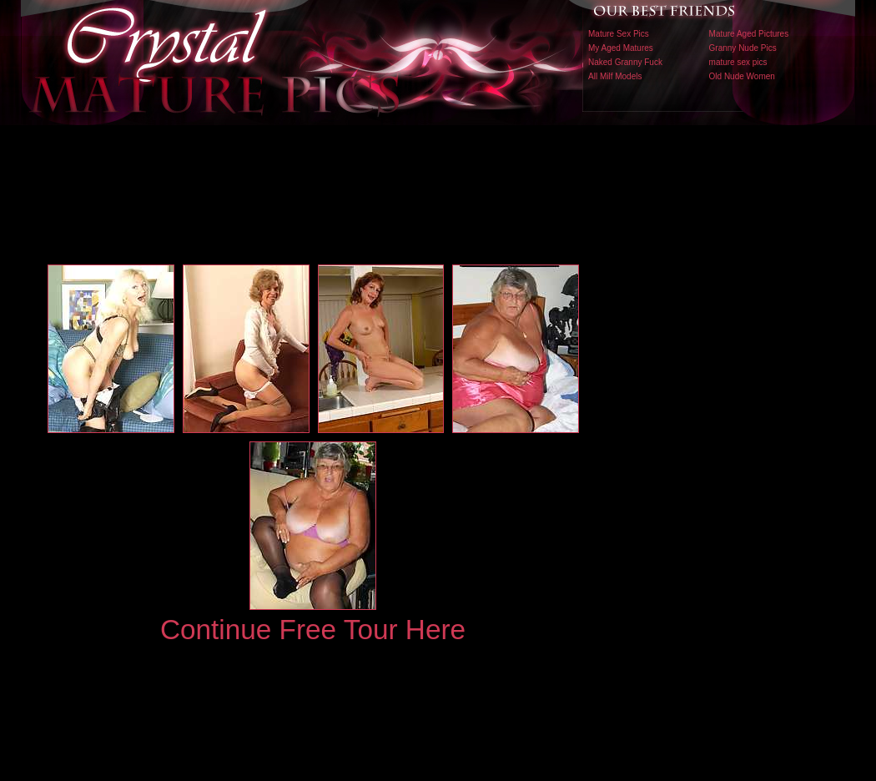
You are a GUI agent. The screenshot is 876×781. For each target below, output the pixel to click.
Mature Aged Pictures (749, 33)
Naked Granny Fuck (625, 62)
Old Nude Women (742, 76)
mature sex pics (738, 62)
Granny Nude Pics (743, 48)
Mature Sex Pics (618, 33)
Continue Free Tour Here (313, 629)
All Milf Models (615, 76)
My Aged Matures (620, 48)
